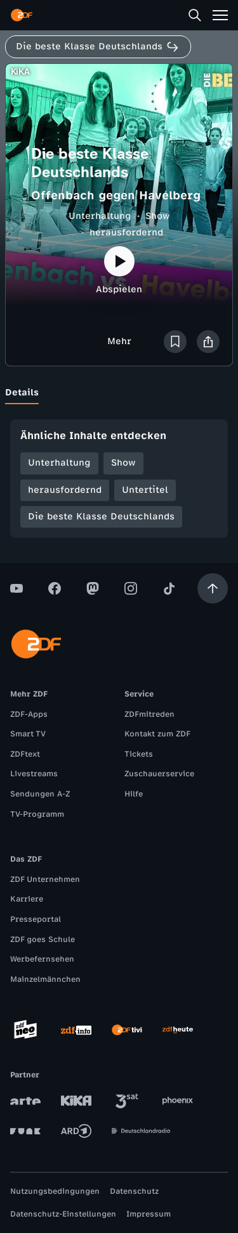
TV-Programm (37, 814)
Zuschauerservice (159, 773)
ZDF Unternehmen (45, 879)
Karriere (26, 899)
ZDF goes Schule (42, 939)
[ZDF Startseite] (21, 15)
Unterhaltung (100, 216)
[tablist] (119, 392)
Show (157, 216)
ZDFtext (25, 754)
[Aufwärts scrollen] (212, 588)
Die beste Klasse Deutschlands (101, 516)
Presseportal (35, 919)
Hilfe (133, 794)
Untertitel (145, 490)
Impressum (148, 1214)
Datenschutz (134, 1191)
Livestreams (34, 773)
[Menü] (220, 15)
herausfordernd (126, 232)
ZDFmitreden (149, 714)
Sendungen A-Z (40, 794)
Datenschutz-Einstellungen (63, 1214)
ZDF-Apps (29, 714)
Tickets (138, 754)
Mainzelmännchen (45, 979)
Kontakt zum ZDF (157, 733)
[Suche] (194, 15)
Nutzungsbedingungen (55, 1191)
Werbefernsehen (42, 959)
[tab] (22, 392)
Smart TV (28, 733)
